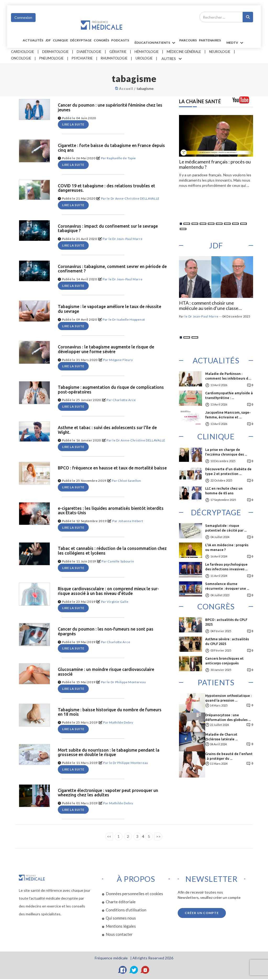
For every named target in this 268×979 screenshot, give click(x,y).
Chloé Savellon (129, 481)
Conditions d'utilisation (126, 909)
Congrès (101, 40)
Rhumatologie (114, 58)
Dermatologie (55, 52)
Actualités (33, 40)
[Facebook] (123, 970)
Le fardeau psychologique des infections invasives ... (226, 566)
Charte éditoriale (121, 901)
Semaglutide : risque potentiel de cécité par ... (226, 528)
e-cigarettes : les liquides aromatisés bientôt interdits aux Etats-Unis (111, 510)
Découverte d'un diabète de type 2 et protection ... (228, 471)
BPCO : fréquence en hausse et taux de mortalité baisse (112, 468)
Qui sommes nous (121, 918)
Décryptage (81, 40)
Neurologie (219, 52)
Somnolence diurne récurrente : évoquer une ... (227, 586)
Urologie (144, 58)
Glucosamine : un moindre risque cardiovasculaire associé (106, 671)
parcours (188, 40)
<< (109, 836)
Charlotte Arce (124, 400)
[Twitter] (134, 970)
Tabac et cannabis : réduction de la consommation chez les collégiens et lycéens (112, 550)
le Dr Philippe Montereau (126, 682)
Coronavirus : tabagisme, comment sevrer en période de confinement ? (112, 269)
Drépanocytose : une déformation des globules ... (228, 717)
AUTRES (172, 59)
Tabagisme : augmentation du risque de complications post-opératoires (111, 389)
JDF (48, 40)
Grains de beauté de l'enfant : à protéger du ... (229, 756)
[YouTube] (145, 970)
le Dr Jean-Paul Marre (126, 239)
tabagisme (145, 88)
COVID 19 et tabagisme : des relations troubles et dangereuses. (106, 188)
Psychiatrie (82, 58)
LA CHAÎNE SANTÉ (200, 101)
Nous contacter (119, 934)
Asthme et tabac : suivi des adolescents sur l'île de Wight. (107, 430)
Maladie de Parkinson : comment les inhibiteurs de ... (227, 378)
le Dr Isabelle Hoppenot (127, 319)
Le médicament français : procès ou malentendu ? (215, 164)
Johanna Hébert (130, 521)
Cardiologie (22, 52)
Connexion (23, 17)
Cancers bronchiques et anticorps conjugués (224, 661)
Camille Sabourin (121, 561)
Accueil (126, 88)
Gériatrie (117, 52)
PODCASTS (120, 40)
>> (158, 836)
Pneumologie (51, 58)
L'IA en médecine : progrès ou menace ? (226, 547)
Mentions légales (121, 926)
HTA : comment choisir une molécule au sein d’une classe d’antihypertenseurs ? (208, 305)
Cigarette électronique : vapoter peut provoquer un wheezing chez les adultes (108, 792)
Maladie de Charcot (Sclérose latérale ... (221, 736)
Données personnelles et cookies (134, 893)
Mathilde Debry (121, 722)
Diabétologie (89, 52)
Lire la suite (73, 124)
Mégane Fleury (121, 360)
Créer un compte (202, 913)
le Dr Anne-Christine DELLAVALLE (133, 198)
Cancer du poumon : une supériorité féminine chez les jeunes (110, 107)
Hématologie (147, 52)
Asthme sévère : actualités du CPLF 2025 (227, 641)
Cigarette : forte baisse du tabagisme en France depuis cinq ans (111, 147)
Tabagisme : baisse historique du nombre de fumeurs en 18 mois (109, 712)
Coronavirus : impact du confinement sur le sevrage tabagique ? (108, 228)
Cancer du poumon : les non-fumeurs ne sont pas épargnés (105, 631)
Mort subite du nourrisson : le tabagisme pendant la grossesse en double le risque (108, 752)
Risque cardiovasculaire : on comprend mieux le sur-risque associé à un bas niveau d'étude (108, 591)
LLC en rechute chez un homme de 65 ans (224, 490)
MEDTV (235, 43)
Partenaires (210, 40)
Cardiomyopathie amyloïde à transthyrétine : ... (229, 395)
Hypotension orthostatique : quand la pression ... (228, 698)
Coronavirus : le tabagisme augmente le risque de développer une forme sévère (106, 349)
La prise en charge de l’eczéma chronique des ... (226, 452)
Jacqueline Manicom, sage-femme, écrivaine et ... (228, 415)
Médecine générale (184, 52)
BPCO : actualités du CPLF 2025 (226, 622)
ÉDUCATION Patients (156, 43)
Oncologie (21, 58)
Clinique (60, 40)
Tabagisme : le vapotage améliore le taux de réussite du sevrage (109, 309)
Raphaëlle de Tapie (121, 158)
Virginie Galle (117, 602)
